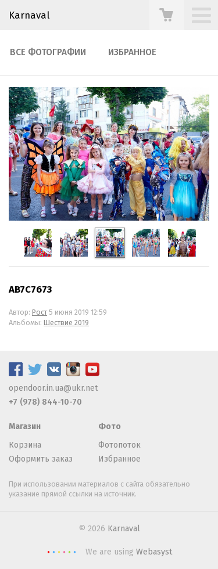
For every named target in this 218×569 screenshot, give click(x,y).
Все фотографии (48, 52)
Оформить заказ (41, 459)
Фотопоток (119, 445)
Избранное (132, 52)
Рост (39, 312)
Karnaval (124, 529)
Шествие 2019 (66, 322)
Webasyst (154, 552)
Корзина (25, 445)
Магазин (25, 426)
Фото (109, 426)
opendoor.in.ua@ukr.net (53, 388)
